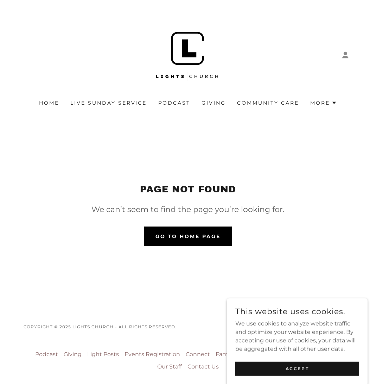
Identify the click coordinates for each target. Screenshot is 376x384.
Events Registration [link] (152, 354)
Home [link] (49, 103)
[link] (188, 54)
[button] (345, 55)
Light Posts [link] (103, 354)
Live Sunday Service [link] (108, 103)
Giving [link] (214, 103)
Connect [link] (198, 354)
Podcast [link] (174, 103)
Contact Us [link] (203, 366)
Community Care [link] (268, 103)
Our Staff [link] (169, 366)
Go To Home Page (188, 236)
